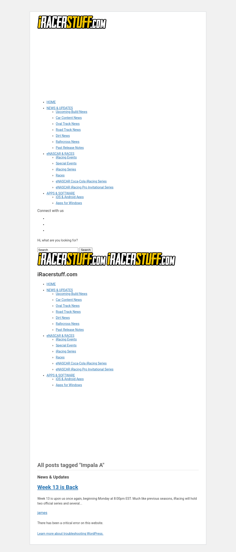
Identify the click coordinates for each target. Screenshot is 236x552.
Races (60, 175)
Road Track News (68, 130)
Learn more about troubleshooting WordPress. (70, 533)
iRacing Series (66, 169)
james (42, 513)
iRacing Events (66, 157)
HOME (51, 102)
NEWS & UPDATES (60, 108)
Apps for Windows (69, 203)
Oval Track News (68, 124)
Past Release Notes (70, 148)
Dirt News (63, 136)
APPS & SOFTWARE (61, 193)
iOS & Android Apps (70, 197)
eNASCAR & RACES (60, 154)
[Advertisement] (118, 64)
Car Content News (69, 118)
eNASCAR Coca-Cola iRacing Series (81, 181)
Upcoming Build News (71, 112)
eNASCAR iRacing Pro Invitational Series (84, 187)
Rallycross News (68, 142)
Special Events (66, 163)
